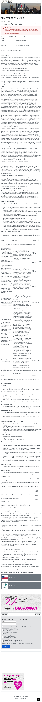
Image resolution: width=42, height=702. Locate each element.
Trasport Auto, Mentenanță (9, 641)
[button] (40, 2)
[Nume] (9, 622)
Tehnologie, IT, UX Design (9, 630)
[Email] (9, 624)
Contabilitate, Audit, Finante (9, 628)
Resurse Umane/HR (7, 635)
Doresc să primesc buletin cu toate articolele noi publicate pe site (18, 643)
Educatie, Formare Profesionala (10, 629)
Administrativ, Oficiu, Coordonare (10, 632)
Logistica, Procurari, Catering (9, 636)
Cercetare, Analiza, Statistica (9, 637)
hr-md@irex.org (16, 553)
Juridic (4, 633)
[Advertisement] (21, 661)
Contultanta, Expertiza (8, 639)
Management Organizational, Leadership (12, 640)
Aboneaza (6, 646)
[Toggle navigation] (37, 2)
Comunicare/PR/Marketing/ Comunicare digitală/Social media (17, 626)
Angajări (3, 21)
